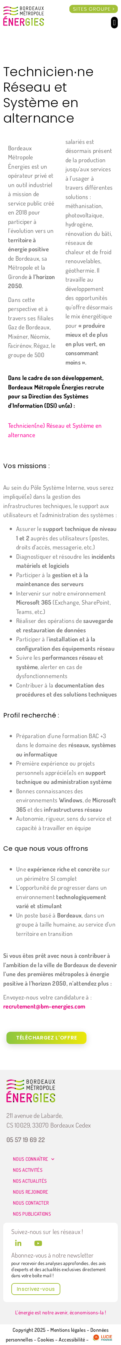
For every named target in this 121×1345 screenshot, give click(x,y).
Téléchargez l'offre (46, 1037)
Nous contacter (31, 1203)
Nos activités (28, 1170)
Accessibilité (72, 1339)
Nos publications (32, 1214)
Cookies (46, 1339)
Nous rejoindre (30, 1192)
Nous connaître (34, 1159)
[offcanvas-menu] (93, 9)
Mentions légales (68, 1330)
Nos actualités (30, 1181)
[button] (114, 22)
